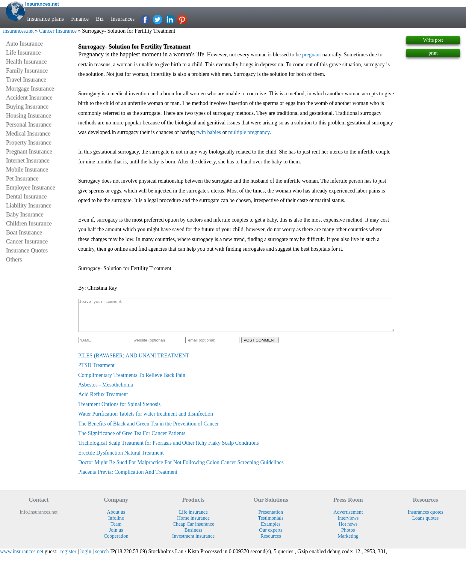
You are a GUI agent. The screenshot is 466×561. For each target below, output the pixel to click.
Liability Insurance (29, 205)
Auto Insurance (24, 43)
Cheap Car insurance (193, 530)
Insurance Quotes (27, 250)
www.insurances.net (21, 558)
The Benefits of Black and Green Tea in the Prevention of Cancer (148, 430)
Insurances (125, 18)
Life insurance (193, 518)
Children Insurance (29, 223)
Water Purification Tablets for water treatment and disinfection (145, 420)
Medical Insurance (28, 133)
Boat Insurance (24, 232)
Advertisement (348, 518)
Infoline (116, 524)
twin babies (208, 132)
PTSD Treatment (96, 371)
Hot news (348, 530)
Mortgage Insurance (30, 88)
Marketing (348, 542)
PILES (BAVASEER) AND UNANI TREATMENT (133, 362)
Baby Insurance (24, 214)
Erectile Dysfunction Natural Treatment (121, 459)
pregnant (311, 55)
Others (14, 259)
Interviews (348, 524)
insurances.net (18, 31)
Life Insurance (23, 52)
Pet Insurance (22, 178)
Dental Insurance (26, 196)
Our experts (270, 536)
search (102, 558)
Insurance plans (45, 18)
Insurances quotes (425, 518)
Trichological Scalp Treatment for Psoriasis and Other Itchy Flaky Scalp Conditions (168, 449)
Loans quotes (425, 524)
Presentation (270, 518)
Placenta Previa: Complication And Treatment (127, 478)
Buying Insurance (27, 106)
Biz (101, 18)
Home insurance (193, 524)
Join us (116, 536)
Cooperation (116, 542)
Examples (271, 530)
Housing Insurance (28, 115)
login (85, 558)
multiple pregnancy (249, 132)
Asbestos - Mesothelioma (105, 391)
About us (116, 518)
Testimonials (271, 524)
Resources (271, 542)
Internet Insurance (27, 160)
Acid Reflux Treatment (103, 401)
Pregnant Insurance (29, 151)
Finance (80, 18)
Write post (433, 40)
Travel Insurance (26, 79)
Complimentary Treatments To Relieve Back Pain (131, 381)
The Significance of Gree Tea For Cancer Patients (131, 440)
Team (116, 530)
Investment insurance (193, 542)
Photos (348, 536)
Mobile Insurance (27, 169)
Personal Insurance (29, 124)
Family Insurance (27, 70)
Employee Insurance (30, 187)
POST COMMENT (260, 346)
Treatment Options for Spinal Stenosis (119, 410)
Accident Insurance (29, 97)
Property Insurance (29, 142)
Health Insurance (26, 61)
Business (193, 536)
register (68, 558)
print (433, 52)
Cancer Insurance (57, 31)
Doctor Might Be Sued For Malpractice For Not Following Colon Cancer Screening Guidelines (181, 469)
